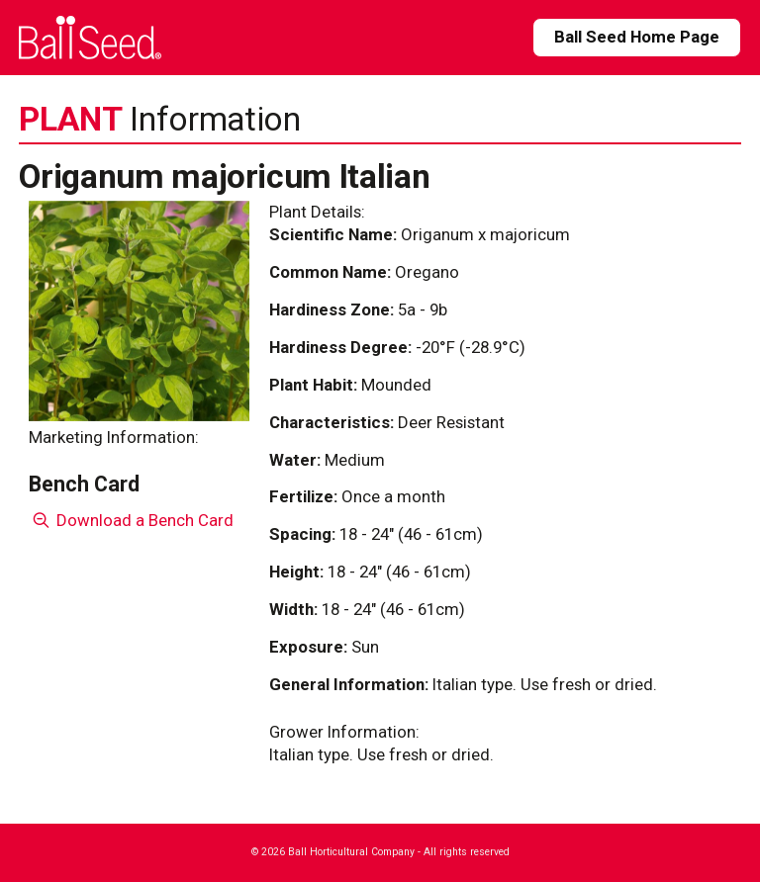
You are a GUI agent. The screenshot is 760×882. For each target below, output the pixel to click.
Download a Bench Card (131, 520)
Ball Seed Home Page (636, 36)
